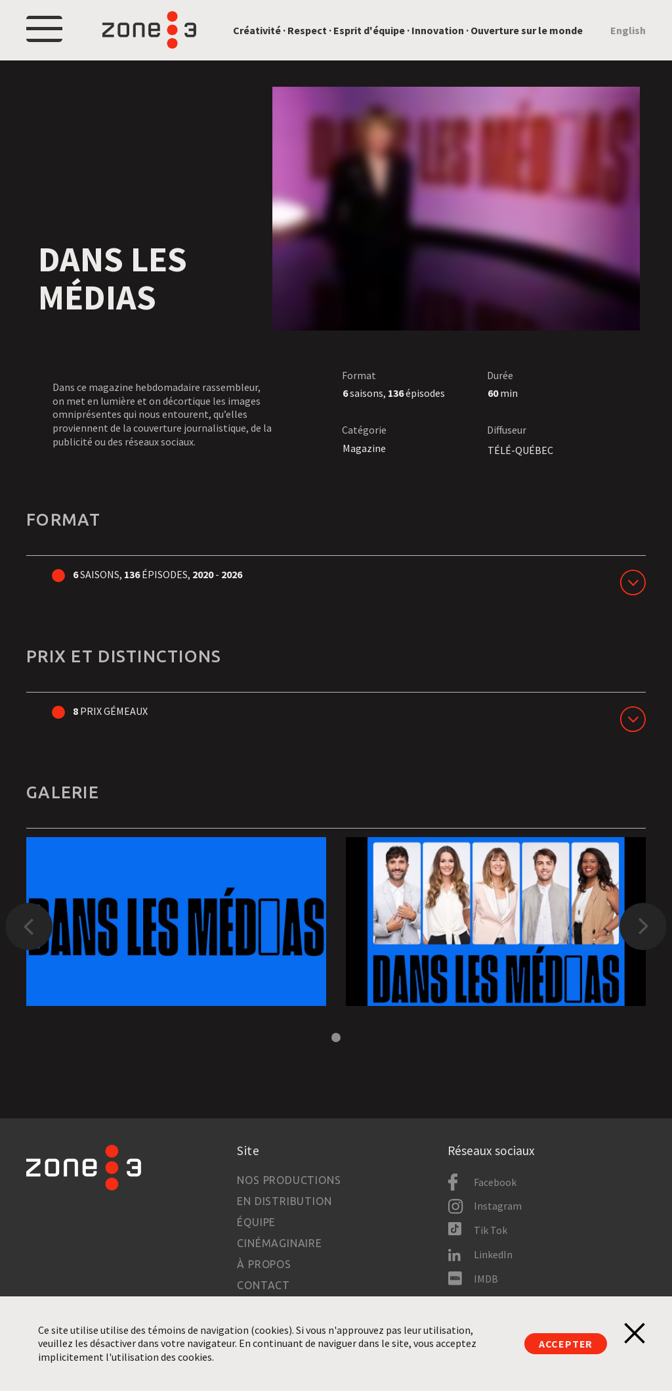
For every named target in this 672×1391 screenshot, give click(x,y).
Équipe (256, 1222)
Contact (263, 1285)
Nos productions (289, 1180)
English (628, 30)
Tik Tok (490, 1230)
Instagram (498, 1205)
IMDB (486, 1278)
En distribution (284, 1201)
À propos (264, 1264)
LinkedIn (493, 1254)
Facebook (495, 1182)
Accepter (566, 1343)
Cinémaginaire (279, 1243)
